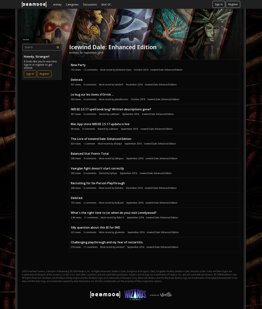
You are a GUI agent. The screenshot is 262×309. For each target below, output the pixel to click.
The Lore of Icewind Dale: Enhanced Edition (101, 139)
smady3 (118, 143)
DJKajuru (119, 158)
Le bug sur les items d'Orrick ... (92, 94)
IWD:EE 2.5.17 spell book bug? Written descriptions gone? (111, 109)
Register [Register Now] (44, 74)
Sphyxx (113, 173)
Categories (72, 4)
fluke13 (120, 217)
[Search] (58, 47)
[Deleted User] (123, 69)
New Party (78, 65)
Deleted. (77, 80)
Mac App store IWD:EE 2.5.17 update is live (100, 124)
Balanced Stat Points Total (90, 154)
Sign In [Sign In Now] (30, 74)
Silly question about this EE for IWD (95, 227)
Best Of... (106, 4)
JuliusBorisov (121, 99)
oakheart (114, 114)
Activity (57, 4)
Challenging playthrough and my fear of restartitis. (107, 242)
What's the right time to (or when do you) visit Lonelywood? (113, 213)
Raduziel (119, 202)
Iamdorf (119, 84)
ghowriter (120, 232)
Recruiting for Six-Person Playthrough (98, 183)
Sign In (219, 4)
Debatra (119, 188)
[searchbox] (41, 47)
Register (233, 4)
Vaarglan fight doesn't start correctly (97, 168)
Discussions (90, 4)
